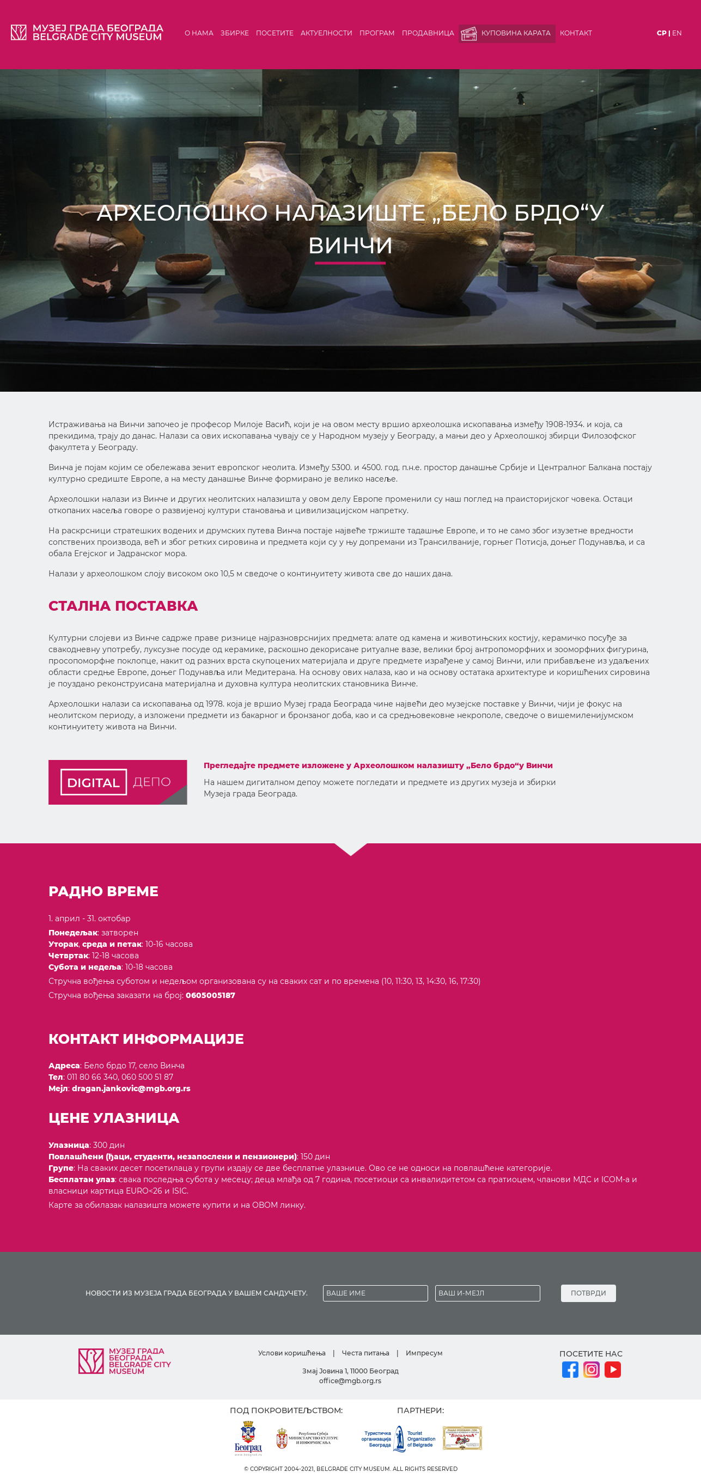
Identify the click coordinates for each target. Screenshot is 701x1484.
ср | (663, 33)
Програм (377, 33)
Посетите (275, 33)
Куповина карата (516, 33)
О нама (199, 33)
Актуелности (326, 33)
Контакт (576, 33)
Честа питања (365, 1353)
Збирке (235, 33)
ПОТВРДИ (588, 1293)
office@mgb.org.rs (350, 1381)
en (677, 33)
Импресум (424, 1353)
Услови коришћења (292, 1353)
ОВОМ (265, 1205)
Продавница (428, 33)
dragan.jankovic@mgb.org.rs (131, 1088)
